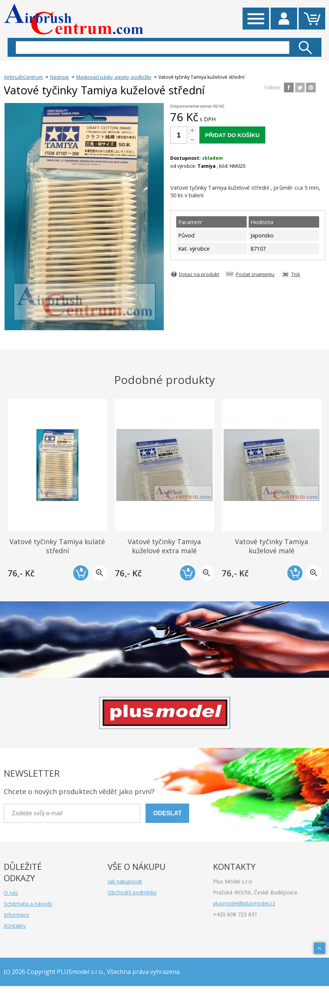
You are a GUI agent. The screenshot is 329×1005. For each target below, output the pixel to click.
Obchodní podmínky (132, 892)
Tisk (295, 274)
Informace (16, 914)
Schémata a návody (28, 903)
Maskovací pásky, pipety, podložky (113, 77)
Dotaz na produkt (199, 274)
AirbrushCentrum (23, 77)
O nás (11, 892)
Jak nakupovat (125, 881)
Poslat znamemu (255, 274)
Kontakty (15, 925)
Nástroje (59, 77)
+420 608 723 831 (235, 914)
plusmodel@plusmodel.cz (244, 903)
